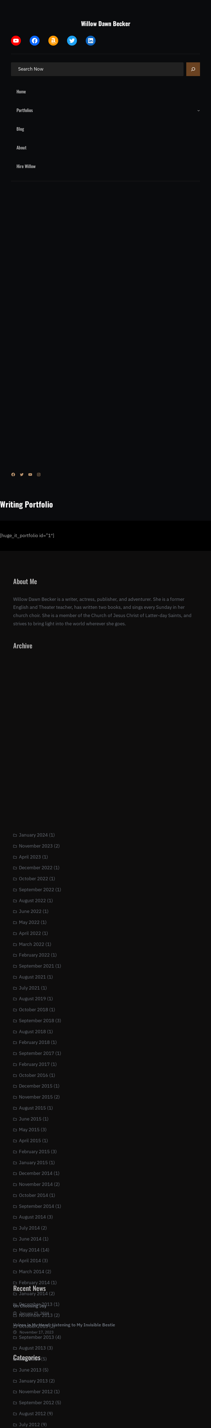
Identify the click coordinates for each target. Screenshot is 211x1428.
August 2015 (32, 1271)
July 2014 (29, 1391)
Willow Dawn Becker (105, 23)
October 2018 (33, 1173)
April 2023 (30, 1020)
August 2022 (32, 1064)
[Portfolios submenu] (198, 110)
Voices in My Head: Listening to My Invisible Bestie (64, 1333)
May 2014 (29, 1413)
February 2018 (34, 1205)
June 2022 (30, 1074)
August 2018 (32, 1195)
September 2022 (36, 1053)
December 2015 (35, 1249)
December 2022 (35, 1031)
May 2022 (29, 1085)
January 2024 (33, 998)
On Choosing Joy (29, 1315)
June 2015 (30, 1282)
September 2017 (36, 1216)
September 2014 (36, 1369)
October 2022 (33, 1042)
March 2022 (31, 1107)
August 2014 (32, 1380)
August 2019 (32, 1162)
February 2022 (34, 1118)
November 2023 (36, 1009)
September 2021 (36, 1129)
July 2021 (29, 1151)
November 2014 (36, 1347)
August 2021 (32, 1140)
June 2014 (30, 1402)
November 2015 (36, 1260)
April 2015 (30, 1304)
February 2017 (34, 1227)
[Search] (193, 69)
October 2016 (33, 1238)
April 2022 (30, 1096)
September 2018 (36, 1184)
